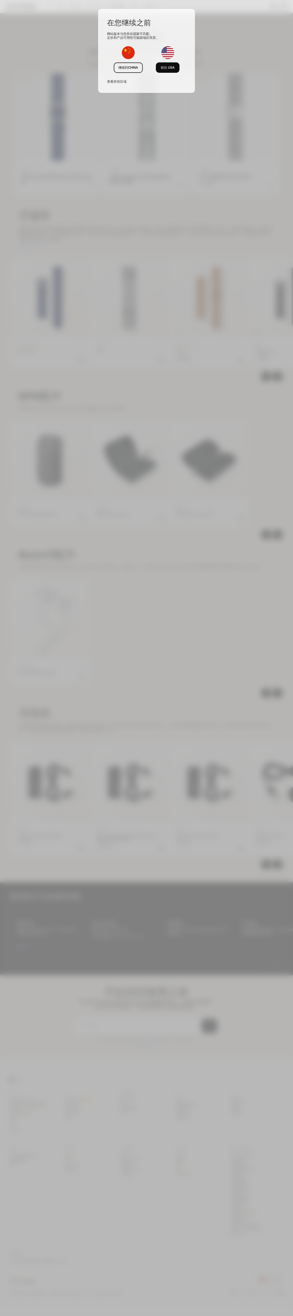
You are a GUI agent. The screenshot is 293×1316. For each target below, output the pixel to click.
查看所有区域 (117, 81)
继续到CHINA (128, 67)
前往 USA (168, 67)
